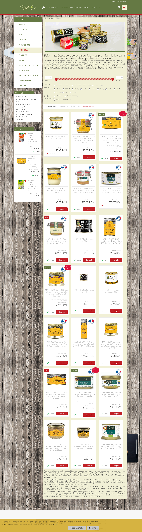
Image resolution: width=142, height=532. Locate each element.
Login (113, 1)
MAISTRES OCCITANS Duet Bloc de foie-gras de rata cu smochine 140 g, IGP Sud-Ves (56, 293)
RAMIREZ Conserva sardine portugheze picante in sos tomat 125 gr (32, 138)
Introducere (49, 18)
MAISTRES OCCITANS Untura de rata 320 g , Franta (56, 190)
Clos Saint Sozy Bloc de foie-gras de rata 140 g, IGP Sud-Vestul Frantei (111, 447)
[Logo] (27, 7)
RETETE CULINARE (66, 7)
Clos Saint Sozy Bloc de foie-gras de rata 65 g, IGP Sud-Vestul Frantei (84, 395)
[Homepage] (44, 7)
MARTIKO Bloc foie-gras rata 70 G (84, 291)
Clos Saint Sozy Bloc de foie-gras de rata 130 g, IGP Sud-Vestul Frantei (111, 395)
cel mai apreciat (88, 107)
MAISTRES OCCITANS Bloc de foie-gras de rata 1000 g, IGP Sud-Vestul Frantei (84, 344)
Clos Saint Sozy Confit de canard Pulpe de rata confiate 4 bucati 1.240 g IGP (111, 191)
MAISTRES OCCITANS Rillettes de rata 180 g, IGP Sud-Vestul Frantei (84, 447)
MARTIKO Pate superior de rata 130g (56, 137)
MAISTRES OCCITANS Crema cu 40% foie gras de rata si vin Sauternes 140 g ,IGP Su (111, 345)
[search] (119, 7)
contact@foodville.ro (24, 114)
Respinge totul (77, 528)
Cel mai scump (75, 107)
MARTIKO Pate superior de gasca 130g (111, 291)
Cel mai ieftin (63, 107)
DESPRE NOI (53, 7)
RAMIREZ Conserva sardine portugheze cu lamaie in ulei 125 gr (33, 185)
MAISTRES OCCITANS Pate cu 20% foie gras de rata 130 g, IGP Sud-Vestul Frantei (56, 396)
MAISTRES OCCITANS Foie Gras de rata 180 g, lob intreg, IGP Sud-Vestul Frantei (84, 139)
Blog (100, 7)
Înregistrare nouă (121, 1)
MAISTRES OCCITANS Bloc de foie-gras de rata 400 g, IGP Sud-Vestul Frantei (111, 241)
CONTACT (93, 7)
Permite (92, 528)
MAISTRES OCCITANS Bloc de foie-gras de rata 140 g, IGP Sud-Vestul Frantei (56, 344)
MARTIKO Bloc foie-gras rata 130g (84, 240)
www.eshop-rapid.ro (33, 507)
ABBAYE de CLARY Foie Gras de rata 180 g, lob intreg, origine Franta (56, 241)
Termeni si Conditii (81, 7)
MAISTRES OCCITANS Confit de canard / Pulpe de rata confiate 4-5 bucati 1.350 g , (33, 162)
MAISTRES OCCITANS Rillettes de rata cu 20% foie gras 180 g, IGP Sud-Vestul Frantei (56, 448)
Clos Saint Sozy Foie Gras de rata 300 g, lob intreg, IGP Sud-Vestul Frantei (83, 190)
